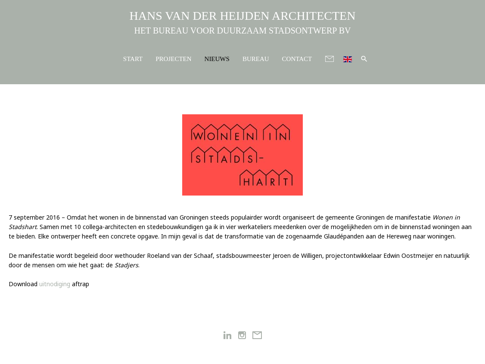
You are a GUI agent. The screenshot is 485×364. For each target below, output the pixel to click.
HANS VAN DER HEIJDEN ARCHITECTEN (243, 15)
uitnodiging (54, 284)
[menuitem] (347, 58)
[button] (364, 59)
